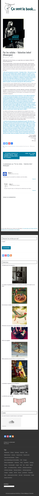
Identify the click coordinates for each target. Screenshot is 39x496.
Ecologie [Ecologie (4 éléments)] (25, 460)
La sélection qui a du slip (7, 396)
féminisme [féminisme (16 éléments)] (17, 462)
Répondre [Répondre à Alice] (34, 190)
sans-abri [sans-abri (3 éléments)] (20, 475)
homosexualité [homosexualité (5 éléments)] (12, 465)
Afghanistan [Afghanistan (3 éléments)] (6, 452)
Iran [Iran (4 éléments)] (24, 465)
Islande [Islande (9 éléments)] (31, 465)
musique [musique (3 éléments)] (6, 472)
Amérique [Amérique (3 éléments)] (17, 452)
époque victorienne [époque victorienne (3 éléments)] (8, 477)
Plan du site (6, 443)
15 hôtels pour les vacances (8, 265)
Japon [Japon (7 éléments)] (5, 467)
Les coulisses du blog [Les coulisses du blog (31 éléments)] (12, 467)
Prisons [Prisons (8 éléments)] (19, 472)
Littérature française (11, 146)
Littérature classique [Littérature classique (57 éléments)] (8, 470)
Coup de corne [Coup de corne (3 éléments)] (26, 455)
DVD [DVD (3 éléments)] (21, 460)
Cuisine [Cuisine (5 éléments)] (17, 457)
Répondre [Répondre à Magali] (34, 179)
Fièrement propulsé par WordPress (13, 493)
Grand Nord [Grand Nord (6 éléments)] (26, 462)
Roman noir (27, 146)
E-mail (3, 241)
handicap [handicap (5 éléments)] (31, 462)
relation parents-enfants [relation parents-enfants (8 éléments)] (12, 475)
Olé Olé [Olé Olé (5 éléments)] (15, 472)
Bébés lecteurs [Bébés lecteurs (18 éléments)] (7, 455)
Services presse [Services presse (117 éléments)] (27, 475)
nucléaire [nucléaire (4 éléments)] (11, 472)
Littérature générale (19, 146)
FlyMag (25, 493)
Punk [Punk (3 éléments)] (5, 475)
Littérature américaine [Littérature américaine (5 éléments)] (27, 467)
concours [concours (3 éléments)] (13, 455)
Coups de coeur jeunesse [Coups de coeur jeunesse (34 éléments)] (9, 457)
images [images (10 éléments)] (17, 465)
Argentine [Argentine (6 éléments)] (22, 452)
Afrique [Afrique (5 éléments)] (12, 452)
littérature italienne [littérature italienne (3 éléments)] (17, 470)
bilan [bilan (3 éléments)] (26, 452)
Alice (12, 57)
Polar (24, 146)
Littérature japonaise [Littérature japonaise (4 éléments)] (27, 470)
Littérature (6, 146)
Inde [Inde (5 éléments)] (21, 465)
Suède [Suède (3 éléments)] (32, 475)
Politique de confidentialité (9, 442)
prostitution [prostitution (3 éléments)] (24, 472)
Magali (9, 172)
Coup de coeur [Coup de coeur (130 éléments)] (19, 455)
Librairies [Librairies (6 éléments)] (19, 467)
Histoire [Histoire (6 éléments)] (5, 465)
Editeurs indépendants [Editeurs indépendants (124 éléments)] (8, 462)
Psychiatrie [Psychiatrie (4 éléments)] (30, 472)
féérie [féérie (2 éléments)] (21, 462)
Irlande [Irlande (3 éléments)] (27, 465)
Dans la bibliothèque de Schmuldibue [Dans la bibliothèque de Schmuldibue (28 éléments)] (11, 460)
